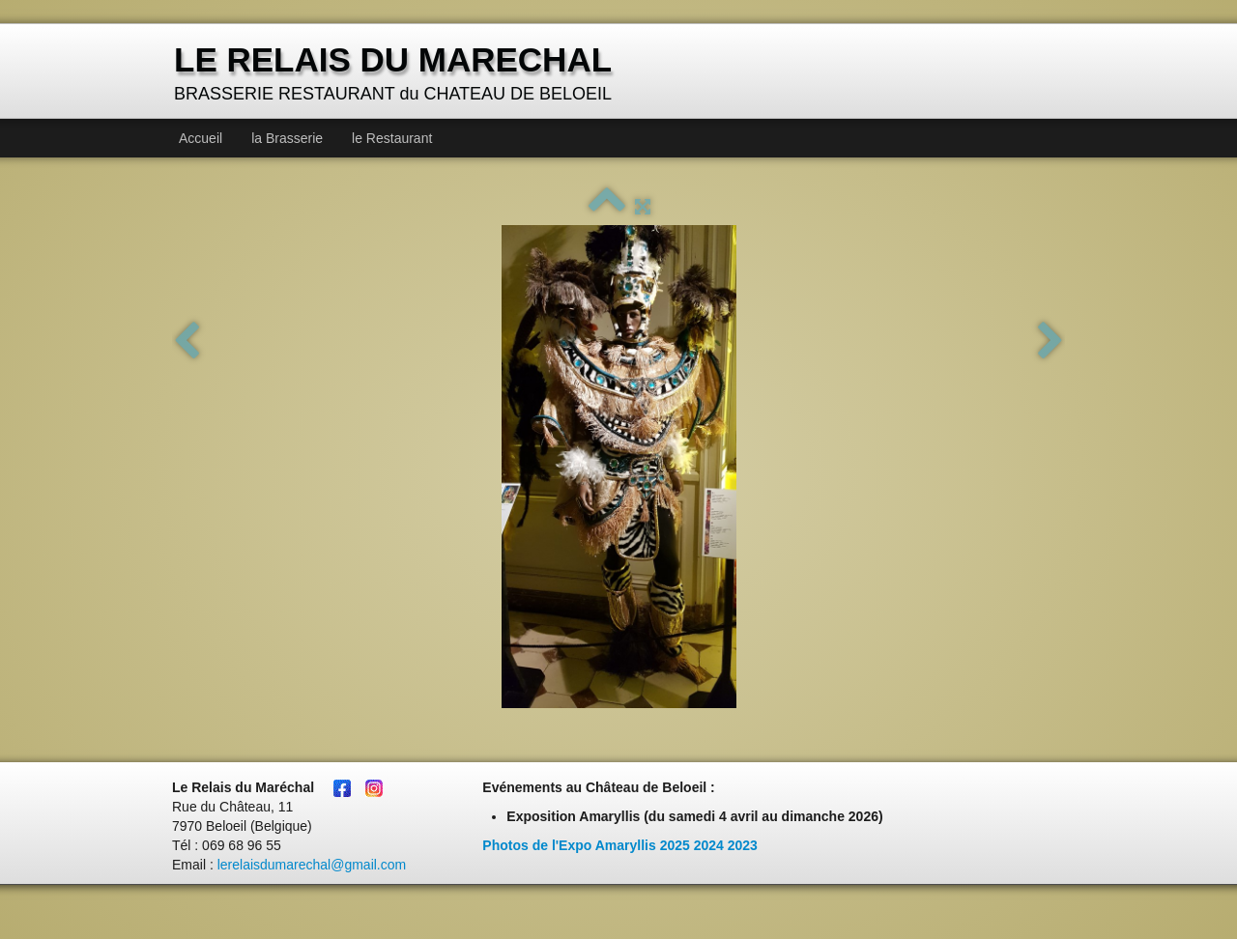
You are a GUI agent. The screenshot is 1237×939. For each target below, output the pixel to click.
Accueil (200, 138)
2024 (709, 845)
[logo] (395, 73)
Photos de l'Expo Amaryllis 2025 (585, 845)
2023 (743, 845)
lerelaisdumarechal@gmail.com (312, 864)
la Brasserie (287, 138)
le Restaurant (392, 138)
